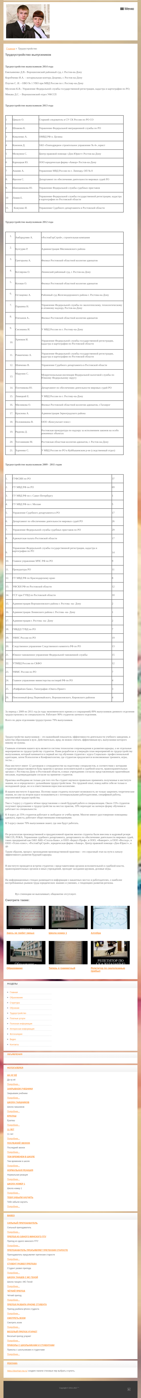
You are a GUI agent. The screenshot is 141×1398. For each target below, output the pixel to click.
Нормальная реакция (20, 1170)
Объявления (14, 1054)
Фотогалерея (16, 1034)
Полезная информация (21, 1023)
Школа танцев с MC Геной (22, 1277)
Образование (16, 997)
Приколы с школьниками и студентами (30, 1345)
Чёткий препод (16, 1291)
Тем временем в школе (21, 1156)
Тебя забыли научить (20, 1197)
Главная (14, 992)
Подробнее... (13, 1084)
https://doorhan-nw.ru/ (17, 1371)
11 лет (10, 1129)
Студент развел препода (22, 1264)
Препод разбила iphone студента (27, 1304)
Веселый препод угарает (22, 1331)
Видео (13, 1039)
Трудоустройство (18, 1013)
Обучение (14, 1008)
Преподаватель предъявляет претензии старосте (37, 1250)
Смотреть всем (16, 1318)
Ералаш (11, 1116)
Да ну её (12, 1075)
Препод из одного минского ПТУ (26, 1236)
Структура (15, 1003)
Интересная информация (22, 1029)
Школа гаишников (18, 1102)
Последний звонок (18, 1143)
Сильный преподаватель (22, 1223)
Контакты (14, 1044)
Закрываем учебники (20, 1089)
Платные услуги (17, 1018)
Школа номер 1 (16, 1184)
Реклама (12, 1363)
